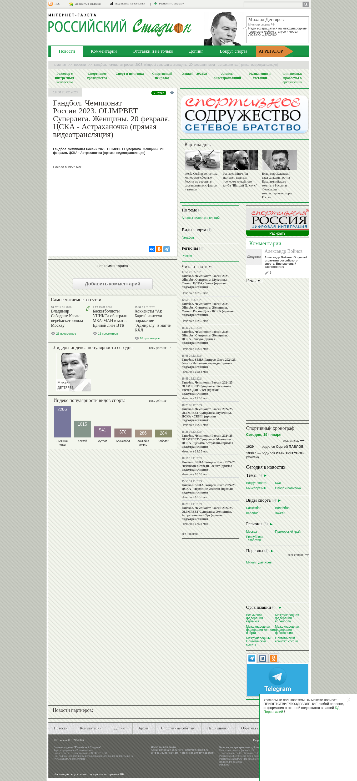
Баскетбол (254, 508)
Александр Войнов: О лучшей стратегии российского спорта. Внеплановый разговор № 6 (286, 262)
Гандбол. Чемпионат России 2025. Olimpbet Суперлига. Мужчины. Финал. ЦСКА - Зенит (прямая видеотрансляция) (205, 281)
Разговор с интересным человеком (64, 78)
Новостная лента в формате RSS (237, 750)
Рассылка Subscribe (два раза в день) (239, 755)
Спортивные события (178, 728)
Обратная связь (253, 728)
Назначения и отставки (259, 76)
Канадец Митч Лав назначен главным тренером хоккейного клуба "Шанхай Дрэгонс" (240, 179)
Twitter (239, 753)
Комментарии (104, 51)
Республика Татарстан (254, 538)
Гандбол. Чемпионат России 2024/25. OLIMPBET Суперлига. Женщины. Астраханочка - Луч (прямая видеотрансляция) (207, 513)
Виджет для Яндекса (231, 761)
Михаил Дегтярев (259, 562)
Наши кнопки (218, 728)
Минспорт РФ (256, 488)
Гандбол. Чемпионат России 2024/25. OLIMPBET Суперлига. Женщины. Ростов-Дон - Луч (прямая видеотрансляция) (207, 388)
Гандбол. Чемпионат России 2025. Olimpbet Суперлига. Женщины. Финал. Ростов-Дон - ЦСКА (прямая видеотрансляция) (208, 309)
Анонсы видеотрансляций (227, 76)
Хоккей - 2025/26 (195, 73)
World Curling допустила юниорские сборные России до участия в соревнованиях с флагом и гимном (201, 181)
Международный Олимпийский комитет (258, 641)
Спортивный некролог (162, 76)
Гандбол (188, 237)
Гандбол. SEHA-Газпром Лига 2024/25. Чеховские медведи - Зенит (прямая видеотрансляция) (209, 465)
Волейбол (282, 508)
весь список (291, 440)
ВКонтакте (250, 753)
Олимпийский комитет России (286, 639)
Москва (251, 531)
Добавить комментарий (112, 283)
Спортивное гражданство (97, 76)
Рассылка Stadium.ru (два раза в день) (240, 758)
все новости (190, 534)
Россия (187, 256)
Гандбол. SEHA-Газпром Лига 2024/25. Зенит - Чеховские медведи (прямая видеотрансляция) (209, 363)
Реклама (224, 764)
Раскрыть (277, 233)
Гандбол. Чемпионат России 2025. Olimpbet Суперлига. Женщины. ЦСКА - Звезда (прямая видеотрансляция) (205, 337)
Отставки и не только (153, 51)
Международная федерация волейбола (287, 618)
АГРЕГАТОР (271, 51)
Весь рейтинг (158, 348)
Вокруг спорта (233, 51)
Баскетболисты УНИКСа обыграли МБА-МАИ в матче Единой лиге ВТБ (110, 318)
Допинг (196, 51)
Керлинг (252, 513)
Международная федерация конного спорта (260, 629)
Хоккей (280, 513)
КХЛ (278, 483)
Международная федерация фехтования (287, 629)
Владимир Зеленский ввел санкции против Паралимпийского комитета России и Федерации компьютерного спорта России (277, 185)
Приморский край (288, 531)
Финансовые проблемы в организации (292, 78)
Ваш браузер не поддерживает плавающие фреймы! (277, 350)
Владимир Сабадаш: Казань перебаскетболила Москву (67, 318)
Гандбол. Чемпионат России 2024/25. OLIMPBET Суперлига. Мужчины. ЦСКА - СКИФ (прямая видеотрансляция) (207, 414)
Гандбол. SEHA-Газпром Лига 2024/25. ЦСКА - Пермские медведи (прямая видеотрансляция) (209, 488)
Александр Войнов (284, 251)
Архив (143, 728)
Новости (67, 51)
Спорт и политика (129, 73)
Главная (60, 65)
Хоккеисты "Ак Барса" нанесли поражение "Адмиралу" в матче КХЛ (153, 320)
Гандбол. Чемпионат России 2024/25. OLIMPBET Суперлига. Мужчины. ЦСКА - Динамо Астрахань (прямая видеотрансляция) (207, 441)
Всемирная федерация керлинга (254, 618)
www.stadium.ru (62, 758)
